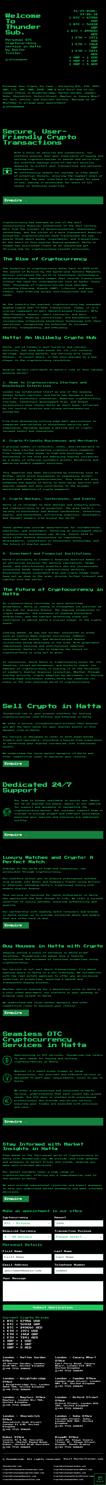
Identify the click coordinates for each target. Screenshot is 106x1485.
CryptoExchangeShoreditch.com (21, 1479)
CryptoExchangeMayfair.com (19, 1476)
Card (100, 1479)
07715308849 (16, 60)
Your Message (14, 1278)
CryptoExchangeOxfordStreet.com (74, 1476)
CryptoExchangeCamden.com (70, 1473)
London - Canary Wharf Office (75, 1359)
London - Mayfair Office (24, 1397)
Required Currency (19, 1231)
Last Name (63, 1251)
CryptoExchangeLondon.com (70, 1466)
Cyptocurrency (15, 1218)
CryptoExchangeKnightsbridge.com (23, 1473)
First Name (12, 1251)
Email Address (15, 1265)
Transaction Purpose (73, 1231)
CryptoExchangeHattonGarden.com (23, 1469)
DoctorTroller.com (88, 1459)
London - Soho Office (73, 1416)
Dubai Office (13, 1437)
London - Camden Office (75, 1379)
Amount (60, 1218)
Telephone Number (70, 1265)
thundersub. (15, 1459)
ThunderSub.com (12, 1466)
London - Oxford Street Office (76, 1399)
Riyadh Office (67, 1437)
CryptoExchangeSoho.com (68, 1479)
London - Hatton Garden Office (24, 1359)
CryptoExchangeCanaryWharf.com (73, 1469)
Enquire (16, 200)
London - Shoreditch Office (21, 1418)
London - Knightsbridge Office (24, 1380)
